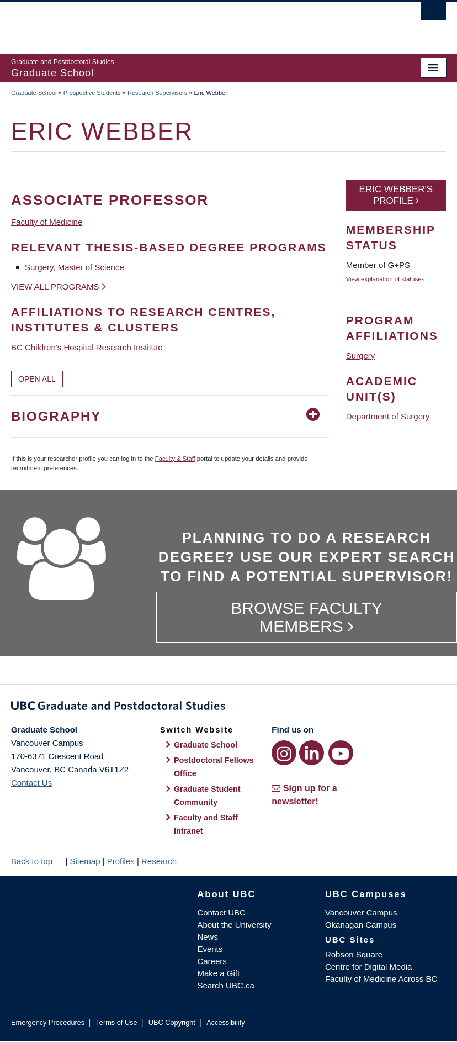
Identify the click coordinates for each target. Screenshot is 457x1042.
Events (209, 949)
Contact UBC (221, 912)
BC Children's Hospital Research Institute (87, 347)
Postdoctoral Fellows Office (214, 767)
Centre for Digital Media (368, 966)
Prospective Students (92, 93)
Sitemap (85, 861)
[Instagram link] (284, 752)
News (207, 936)
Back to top (37, 861)
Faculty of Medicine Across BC (381, 978)
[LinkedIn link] (311, 752)
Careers (211, 961)
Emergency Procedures (47, 1022)
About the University (234, 924)
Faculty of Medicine (46, 222)
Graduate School (34, 93)
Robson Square (353, 954)
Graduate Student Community (207, 796)
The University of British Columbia (196, 23)
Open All (37, 379)
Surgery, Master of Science (74, 267)
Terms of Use (116, 1022)
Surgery (360, 355)
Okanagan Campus (360, 924)
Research (159, 861)
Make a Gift (218, 973)
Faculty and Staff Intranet (206, 824)
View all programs (55, 286)
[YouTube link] (340, 752)
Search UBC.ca (225, 985)
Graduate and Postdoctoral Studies (228, 707)
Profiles (121, 861)
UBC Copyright (171, 1022)
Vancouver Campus (361, 912)
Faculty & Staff (175, 458)
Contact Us (31, 782)
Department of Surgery (388, 416)
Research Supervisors (157, 93)
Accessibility (225, 1022)
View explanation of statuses (385, 279)
